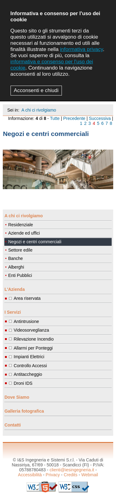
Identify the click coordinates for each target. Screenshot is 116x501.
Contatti (12, 424)
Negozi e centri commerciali (34, 241)
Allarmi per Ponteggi (33, 348)
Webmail (89, 474)
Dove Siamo (16, 397)
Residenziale (20, 224)
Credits (70, 474)
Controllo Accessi (30, 365)
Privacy (53, 474)
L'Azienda (14, 289)
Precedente (74, 118)
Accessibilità (30, 474)
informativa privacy (81, 49)
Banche (15, 258)
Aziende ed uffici (24, 233)
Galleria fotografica (24, 411)
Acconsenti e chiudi (36, 90)
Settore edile (20, 250)
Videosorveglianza (31, 330)
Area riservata (27, 298)
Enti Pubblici (20, 275)
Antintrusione (26, 321)
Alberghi (16, 267)
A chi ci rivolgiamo (38, 110)
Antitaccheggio (28, 374)
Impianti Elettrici (29, 356)
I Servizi (12, 312)
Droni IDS (23, 383)
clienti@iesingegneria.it (71, 469)
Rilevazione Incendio (34, 339)
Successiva (100, 118)
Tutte (54, 118)
